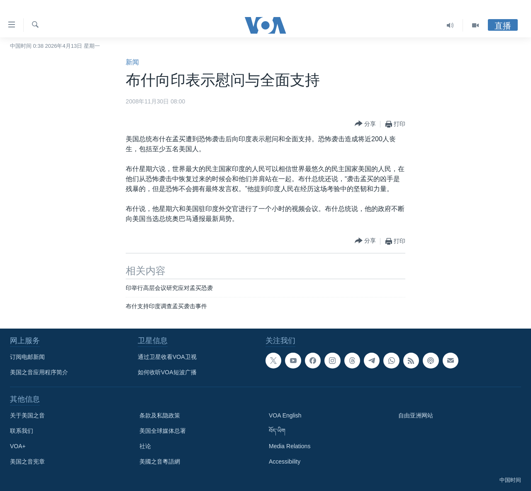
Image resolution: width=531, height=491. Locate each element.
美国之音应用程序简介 (39, 372)
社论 (145, 446)
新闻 (132, 62)
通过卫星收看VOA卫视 (167, 357)
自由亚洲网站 (415, 415)
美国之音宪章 (27, 461)
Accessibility (284, 461)
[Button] (365, 124)
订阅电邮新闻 (27, 357)
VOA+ (18, 446)
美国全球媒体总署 (162, 430)
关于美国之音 (27, 415)
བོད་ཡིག (277, 430)
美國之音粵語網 (159, 461)
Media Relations (289, 446)
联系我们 (21, 430)
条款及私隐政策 (159, 415)
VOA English (285, 415)
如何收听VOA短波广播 (167, 372)
